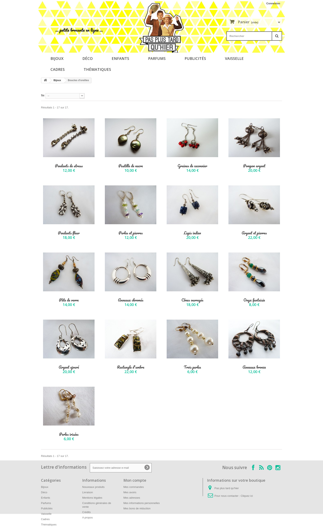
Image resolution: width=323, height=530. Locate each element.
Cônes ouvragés (192, 300)
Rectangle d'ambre (130, 367)
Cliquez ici (247, 495)
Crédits (86, 512)
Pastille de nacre (130, 166)
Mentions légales (92, 497)
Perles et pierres (131, 233)
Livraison (87, 492)
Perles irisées (68, 434)
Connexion (273, 3)
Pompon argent (254, 166)
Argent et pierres (254, 233)
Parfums (157, 58)
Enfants (120, 58)
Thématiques (97, 69)
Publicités (195, 58)
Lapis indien (192, 233)
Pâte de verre (68, 300)
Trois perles (192, 367)
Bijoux (56, 58)
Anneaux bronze (254, 367)
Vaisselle (234, 58)
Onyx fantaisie (254, 300)
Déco (87, 58)
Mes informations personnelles (141, 503)
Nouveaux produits (93, 487)
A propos (87, 517)
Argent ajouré (69, 367)
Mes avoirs (129, 492)
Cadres (57, 69)
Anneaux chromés (130, 300)
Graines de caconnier (192, 166)
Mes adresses (131, 497)
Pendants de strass (69, 166)
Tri (42, 95)
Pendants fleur (69, 233)
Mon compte (134, 480)
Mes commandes (133, 487)
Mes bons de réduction (137, 508)
